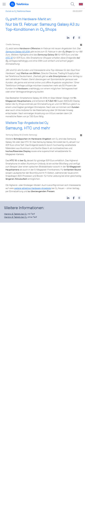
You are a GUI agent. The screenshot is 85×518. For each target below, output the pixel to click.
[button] (68, 37)
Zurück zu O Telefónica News (18, 11)
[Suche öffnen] (72, 4)
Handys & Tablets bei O (15, 213)
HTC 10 (9, 57)
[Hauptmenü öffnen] (4, 4)
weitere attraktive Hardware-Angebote (32, 188)
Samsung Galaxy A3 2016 (18, 51)
